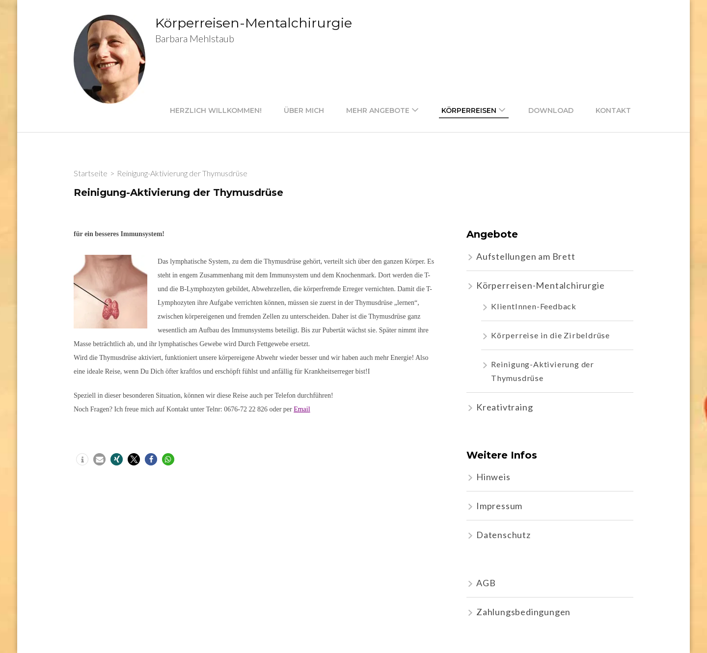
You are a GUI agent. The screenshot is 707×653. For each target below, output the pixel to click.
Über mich (304, 110)
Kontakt (613, 110)
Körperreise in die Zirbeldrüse (550, 335)
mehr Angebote (377, 110)
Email (302, 409)
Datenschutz (503, 534)
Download (550, 110)
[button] (82, 459)
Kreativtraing (504, 407)
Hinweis (493, 476)
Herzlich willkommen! (216, 110)
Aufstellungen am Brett (525, 256)
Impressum (499, 505)
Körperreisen (468, 110)
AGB (485, 582)
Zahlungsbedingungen (523, 611)
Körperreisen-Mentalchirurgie (253, 23)
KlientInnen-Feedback (533, 306)
